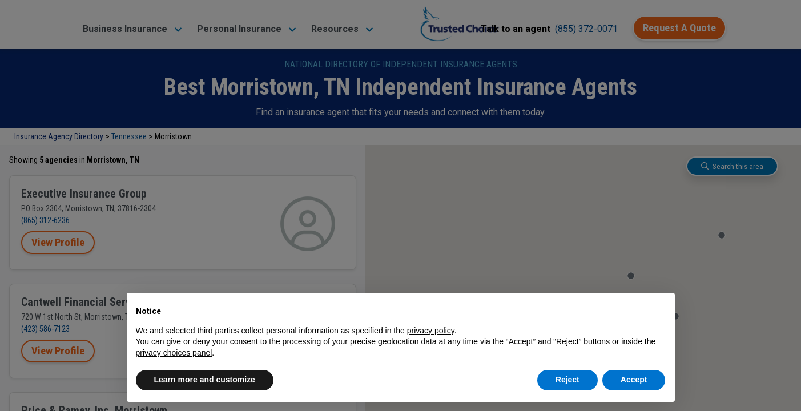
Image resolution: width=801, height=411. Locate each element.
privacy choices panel (174, 352)
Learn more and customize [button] (204, 379)
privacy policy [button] (430, 330)
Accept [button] (634, 379)
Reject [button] (567, 379)
